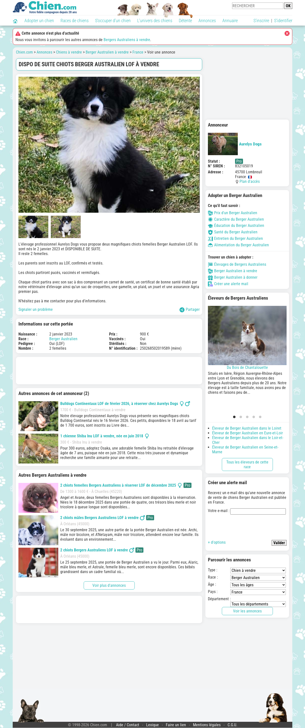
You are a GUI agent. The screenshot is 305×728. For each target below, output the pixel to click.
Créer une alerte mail (228, 283)
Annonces (207, 20)
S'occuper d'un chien (113, 20)
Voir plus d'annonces (109, 585)
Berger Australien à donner (232, 277)
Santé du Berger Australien (232, 232)
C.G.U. (232, 725)
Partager (190, 309)
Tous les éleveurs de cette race (247, 464)
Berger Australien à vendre (107, 52)
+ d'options (217, 542)
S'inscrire (261, 20)
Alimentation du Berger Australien (238, 245)
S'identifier (283, 20)
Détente (185, 20)
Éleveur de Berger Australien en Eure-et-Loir (247, 433)
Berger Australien (63, 338)
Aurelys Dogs (235, 144)
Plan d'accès (250, 181)
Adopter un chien (39, 20)
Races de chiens (75, 20)
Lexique (152, 725)
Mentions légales (207, 725)
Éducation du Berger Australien (236, 225)
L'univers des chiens (154, 20)
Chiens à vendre (69, 52)
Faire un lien (176, 725)
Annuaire (230, 20)
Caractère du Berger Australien (236, 219)
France (137, 52)
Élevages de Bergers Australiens (237, 264)
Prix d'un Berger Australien (232, 212)
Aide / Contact (127, 725)
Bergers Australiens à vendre (127, 39)
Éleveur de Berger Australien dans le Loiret (246, 428)
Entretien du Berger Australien (235, 238)
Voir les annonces (247, 611)
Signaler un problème (35, 309)
